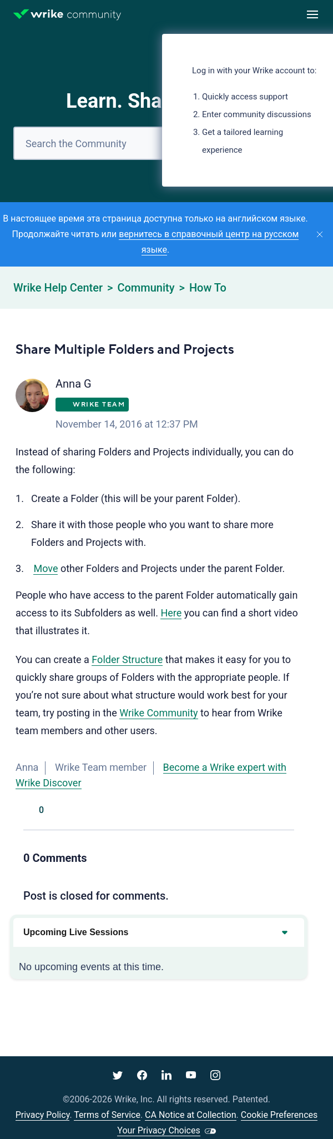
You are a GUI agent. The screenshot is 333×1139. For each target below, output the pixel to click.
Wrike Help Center (58, 287)
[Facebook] (238, 810)
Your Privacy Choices (158, 1130)
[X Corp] (263, 810)
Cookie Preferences (279, 1115)
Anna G (74, 383)
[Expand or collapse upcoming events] (284, 932)
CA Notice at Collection (190, 1115)
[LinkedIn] (288, 810)
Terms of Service (107, 1115)
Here (170, 613)
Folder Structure (127, 659)
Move (45, 568)
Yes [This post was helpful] (28, 810)
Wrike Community (158, 713)
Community (145, 287)
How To (207, 287)
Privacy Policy (43, 1115)
